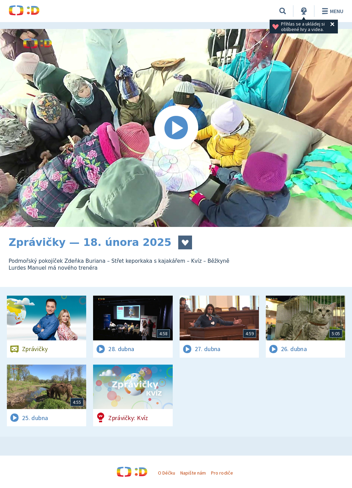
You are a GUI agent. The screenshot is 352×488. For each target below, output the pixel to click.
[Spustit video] (176, 128)
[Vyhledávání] (282, 11)
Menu (331, 11)
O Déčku (166, 473)
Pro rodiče (222, 473)
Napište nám (193, 473)
